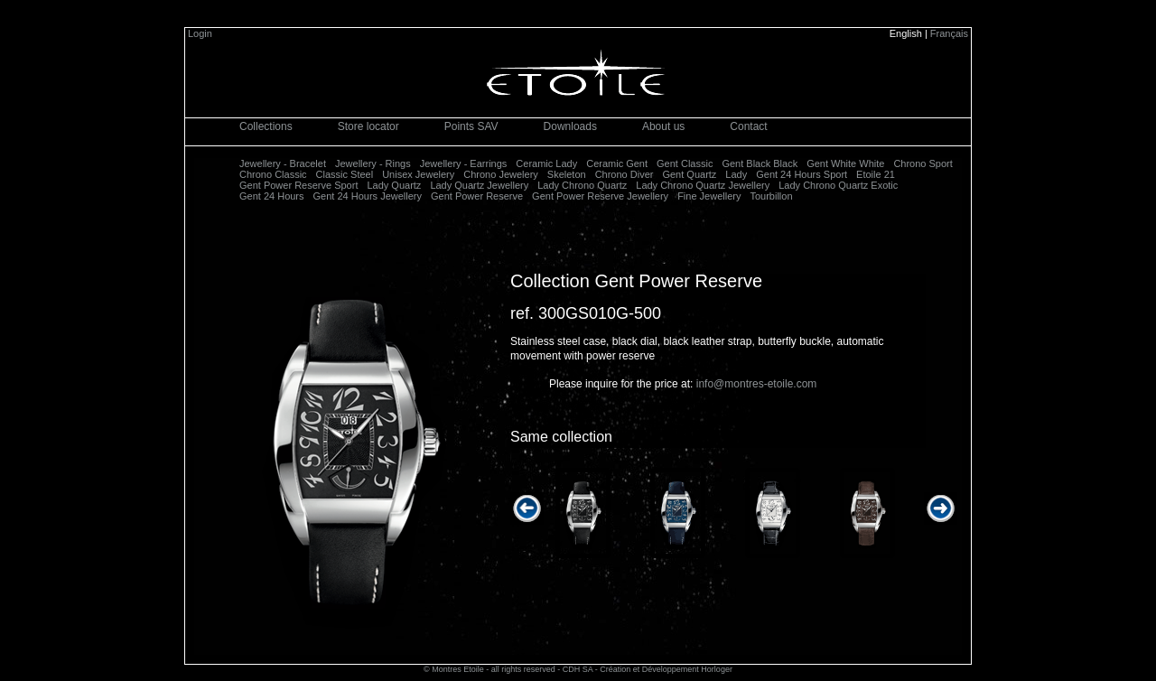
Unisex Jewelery (418, 174)
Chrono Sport (922, 163)
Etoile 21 (875, 174)
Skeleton (566, 174)
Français (949, 33)
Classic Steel (345, 174)
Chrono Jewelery (500, 174)
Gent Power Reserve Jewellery (600, 196)
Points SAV (471, 126)
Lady (736, 174)
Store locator (368, 126)
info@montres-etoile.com (756, 384)
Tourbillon (771, 196)
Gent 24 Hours (271, 196)
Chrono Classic (273, 174)
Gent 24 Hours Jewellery (367, 196)
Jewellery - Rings (373, 163)
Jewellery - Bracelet (282, 163)
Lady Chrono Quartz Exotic (838, 185)
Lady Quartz (394, 185)
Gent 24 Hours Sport (801, 174)
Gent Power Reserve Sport (298, 185)
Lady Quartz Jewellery (479, 185)
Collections (266, 126)
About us (663, 126)
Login (200, 33)
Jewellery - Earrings (464, 163)
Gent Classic (685, 163)
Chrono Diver (624, 174)
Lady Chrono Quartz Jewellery (702, 185)
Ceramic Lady (546, 163)
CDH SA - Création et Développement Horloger (647, 669)
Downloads (570, 126)
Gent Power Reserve (477, 196)
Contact (748, 126)
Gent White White (845, 163)
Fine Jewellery (709, 196)
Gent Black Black (759, 163)
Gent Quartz (689, 174)
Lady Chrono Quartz (582, 185)
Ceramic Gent (617, 163)
